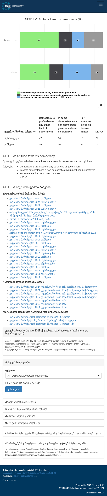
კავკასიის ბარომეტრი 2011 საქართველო (32, 270)
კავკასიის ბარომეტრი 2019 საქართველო (32, 229)
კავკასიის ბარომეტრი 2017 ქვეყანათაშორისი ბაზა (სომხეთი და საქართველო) (53, 297)
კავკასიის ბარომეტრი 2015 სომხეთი (30, 243)
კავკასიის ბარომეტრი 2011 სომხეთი (30, 277)
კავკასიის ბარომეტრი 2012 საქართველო (32, 260)
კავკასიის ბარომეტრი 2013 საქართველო (32, 250)
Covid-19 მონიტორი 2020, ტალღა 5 (29, 219)
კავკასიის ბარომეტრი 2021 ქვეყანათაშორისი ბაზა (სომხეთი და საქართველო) (53, 290)
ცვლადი (10, 370)
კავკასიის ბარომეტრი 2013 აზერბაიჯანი (32, 253)
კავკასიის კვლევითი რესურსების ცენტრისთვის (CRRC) (29, 473)
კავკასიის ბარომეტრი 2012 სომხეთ (29, 267)
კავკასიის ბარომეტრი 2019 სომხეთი (30, 226)
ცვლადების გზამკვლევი (20, 402)
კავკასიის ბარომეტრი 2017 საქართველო (32, 236)
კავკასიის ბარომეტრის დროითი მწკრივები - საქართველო (42, 320)
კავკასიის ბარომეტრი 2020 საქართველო (32, 222)
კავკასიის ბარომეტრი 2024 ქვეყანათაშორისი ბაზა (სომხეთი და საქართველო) (53, 286)
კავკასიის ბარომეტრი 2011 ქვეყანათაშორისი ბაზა (37, 307)
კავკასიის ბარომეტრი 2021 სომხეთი (30, 205)
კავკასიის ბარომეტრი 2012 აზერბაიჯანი (32, 263)
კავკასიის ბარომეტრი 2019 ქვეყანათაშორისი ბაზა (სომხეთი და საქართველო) (53, 293)
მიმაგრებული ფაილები (20, 416)
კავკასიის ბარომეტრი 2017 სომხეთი (30, 239)
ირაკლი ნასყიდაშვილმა (24, 476)
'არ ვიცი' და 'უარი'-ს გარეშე (22, 383)
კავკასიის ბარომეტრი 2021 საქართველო (32, 208)
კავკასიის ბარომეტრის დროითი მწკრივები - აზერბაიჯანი (41, 323)
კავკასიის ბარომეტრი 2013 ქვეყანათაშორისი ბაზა (37, 300)
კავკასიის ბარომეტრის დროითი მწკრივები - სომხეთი (39, 317)
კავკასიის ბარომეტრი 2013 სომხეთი (30, 256)
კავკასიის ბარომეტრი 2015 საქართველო (32, 246)
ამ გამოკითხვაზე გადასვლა (22, 423)
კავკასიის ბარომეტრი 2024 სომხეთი (30, 198)
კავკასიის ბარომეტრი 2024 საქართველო (32, 202)
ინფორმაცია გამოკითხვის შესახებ (26, 409)
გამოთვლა (14, 389)
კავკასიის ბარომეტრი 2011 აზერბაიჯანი (32, 274)
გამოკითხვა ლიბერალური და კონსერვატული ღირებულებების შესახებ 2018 (52, 232)
